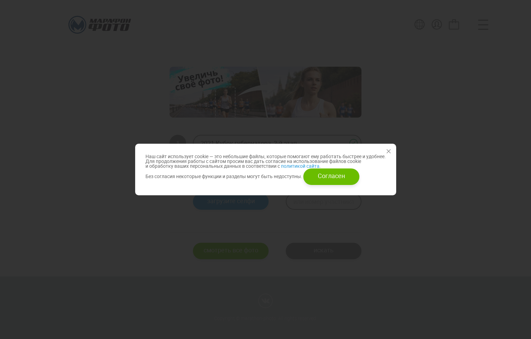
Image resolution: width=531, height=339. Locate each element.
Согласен (331, 176)
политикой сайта (299, 166)
